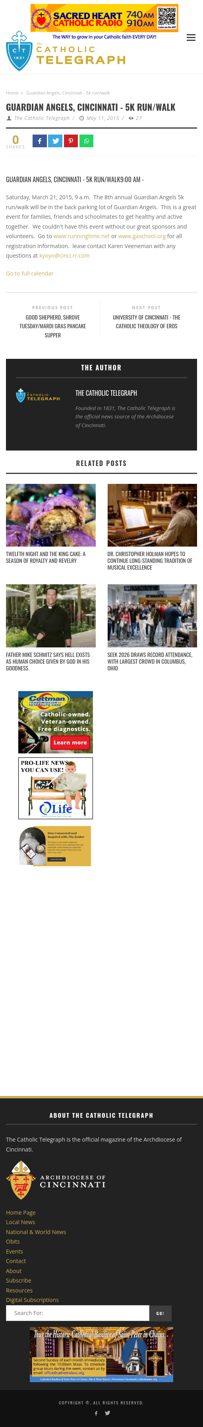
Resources (19, 1290)
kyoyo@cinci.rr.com (64, 255)
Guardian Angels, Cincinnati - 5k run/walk (63, 179)
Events (14, 1251)
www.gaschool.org (142, 236)
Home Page (21, 1212)
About (13, 1271)
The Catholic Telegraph (42, 118)
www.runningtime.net (81, 236)
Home (12, 93)
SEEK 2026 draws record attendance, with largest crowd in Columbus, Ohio (150, 661)
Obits (13, 1241)
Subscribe (18, 1280)
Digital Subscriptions (32, 1300)
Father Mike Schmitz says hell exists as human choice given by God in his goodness (48, 661)
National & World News (36, 1232)
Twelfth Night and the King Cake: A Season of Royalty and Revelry (45, 556)
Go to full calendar (30, 273)
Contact (16, 1261)
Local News (20, 1222)
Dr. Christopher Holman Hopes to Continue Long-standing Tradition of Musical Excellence (150, 560)
